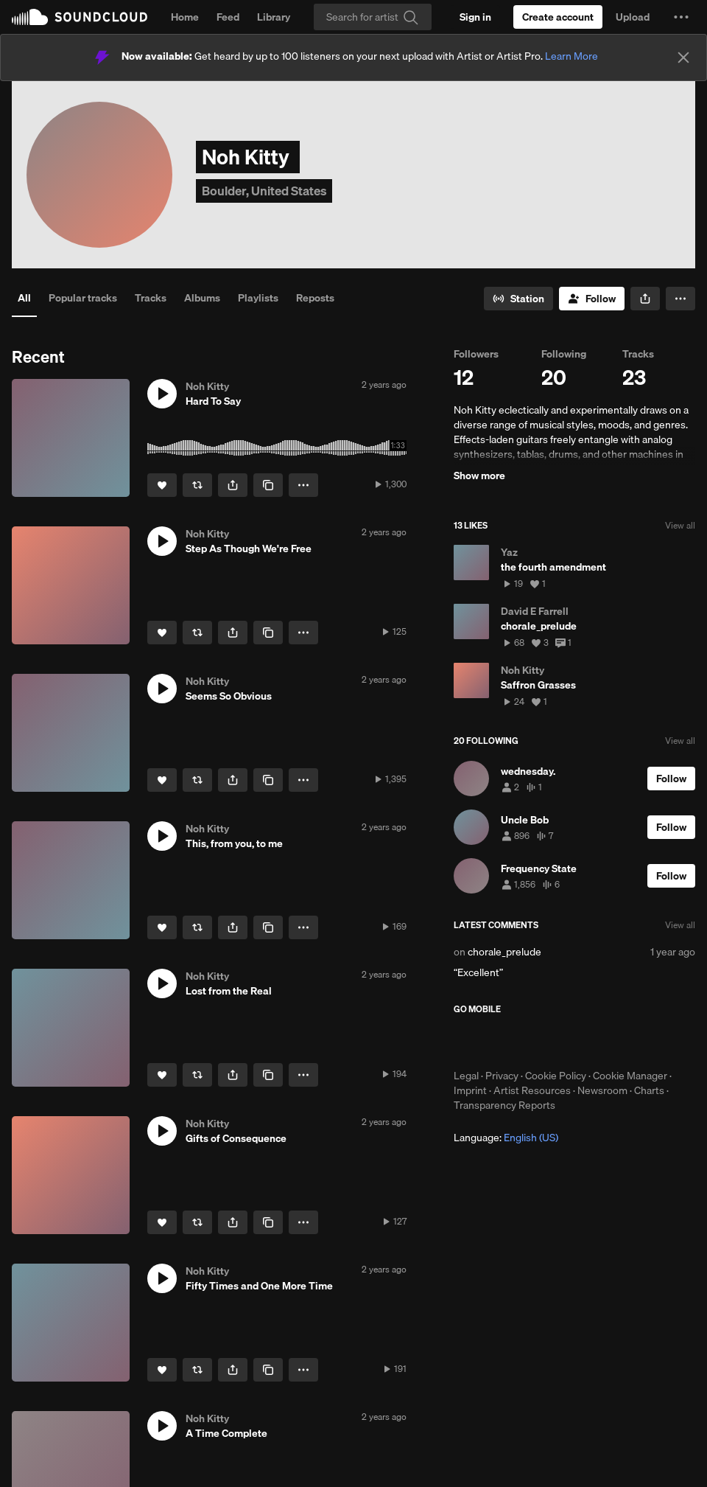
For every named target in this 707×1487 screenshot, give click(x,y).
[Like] (162, 485)
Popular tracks (83, 298)
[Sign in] (475, 17)
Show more (479, 475)
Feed (228, 17)
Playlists (258, 298)
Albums (202, 298)
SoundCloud (79, 17)
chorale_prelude (504, 952)
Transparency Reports (504, 1105)
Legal (466, 1076)
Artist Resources (532, 1090)
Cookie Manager (630, 1076)
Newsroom (602, 1090)
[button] (681, 17)
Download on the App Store (498, 1041)
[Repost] (197, 485)
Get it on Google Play (597, 1041)
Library (273, 17)
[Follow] (592, 298)
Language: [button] (506, 1137)
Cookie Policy (555, 1076)
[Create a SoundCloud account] (557, 17)
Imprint (470, 1090)
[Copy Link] (268, 485)
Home (185, 17)
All (24, 298)
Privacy (501, 1076)
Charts (649, 1090)
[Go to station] (518, 298)
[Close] (683, 57)
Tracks (150, 298)
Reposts (315, 298)
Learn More (571, 56)
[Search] (373, 17)
